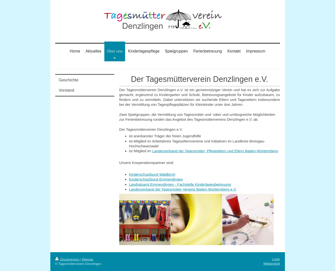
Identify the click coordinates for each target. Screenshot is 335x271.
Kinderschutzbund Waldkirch (152, 174)
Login (276, 259)
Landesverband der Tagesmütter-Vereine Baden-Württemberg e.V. (183, 189)
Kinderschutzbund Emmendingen (156, 179)
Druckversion (67, 259)
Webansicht (271, 263)
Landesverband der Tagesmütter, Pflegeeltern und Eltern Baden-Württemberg (215, 151)
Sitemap (87, 259)
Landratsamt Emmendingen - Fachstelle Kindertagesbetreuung (180, 184)
